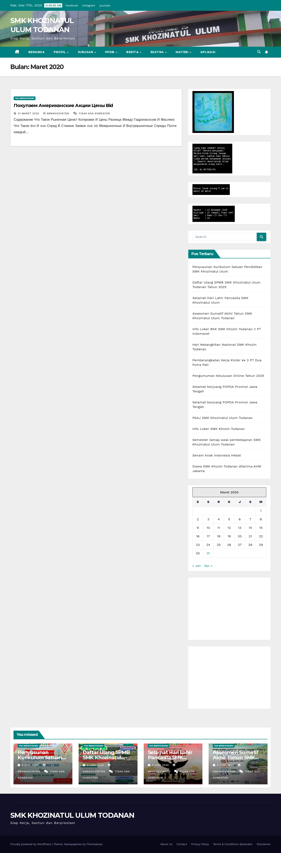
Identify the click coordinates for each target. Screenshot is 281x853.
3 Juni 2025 (96, 765)
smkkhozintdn (56, 113)
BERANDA (36, 52)
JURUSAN (86, 52)
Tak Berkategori (24, 98)
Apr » (208, 566)
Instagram (88, 5)
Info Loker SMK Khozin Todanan (218, 429)
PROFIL (60, 52)
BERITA (133, 52)
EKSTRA (158, 52)
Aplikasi (207, 52)
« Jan (196, 566)
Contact (182, 844)
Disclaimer (264, 844)
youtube (105, 5)
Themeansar (94, 844)
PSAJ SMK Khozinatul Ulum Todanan (222, 418)
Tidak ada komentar (94, 113)
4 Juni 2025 (31, 765)
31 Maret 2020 (29, 113)
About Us (166, 844)
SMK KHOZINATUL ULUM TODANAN (72, 815)
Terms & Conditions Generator (233, 844)
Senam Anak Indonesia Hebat (216, 455)
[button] (259, 52)
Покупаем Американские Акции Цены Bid (63, 105)
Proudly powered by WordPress (31, 844)
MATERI (182, 52)
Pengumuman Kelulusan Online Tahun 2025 (228, 376)
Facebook (71, 5)
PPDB (110, 52)
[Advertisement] (229, 609)
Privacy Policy (200, 844)
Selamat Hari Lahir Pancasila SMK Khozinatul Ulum (170, 757)
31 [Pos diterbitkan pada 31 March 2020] (208, 553)
